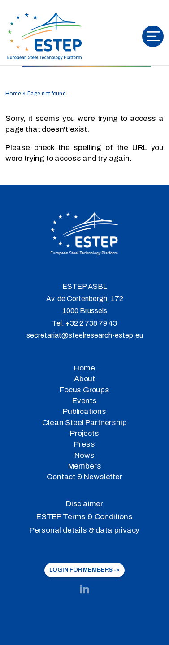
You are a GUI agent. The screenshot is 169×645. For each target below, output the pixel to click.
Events (84, 400)
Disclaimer (84, 503)
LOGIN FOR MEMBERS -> (84, 570)
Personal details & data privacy (85, 530)
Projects (84, 433)
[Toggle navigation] (153, 36)
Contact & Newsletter (84, 477)
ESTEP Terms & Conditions (84, 516)
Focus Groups (84, 390)
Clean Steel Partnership (84, 422)
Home (13, 93)
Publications (84, 411)
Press (84, 444)
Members (84, 466)
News (84, 455)
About (84, 378)
